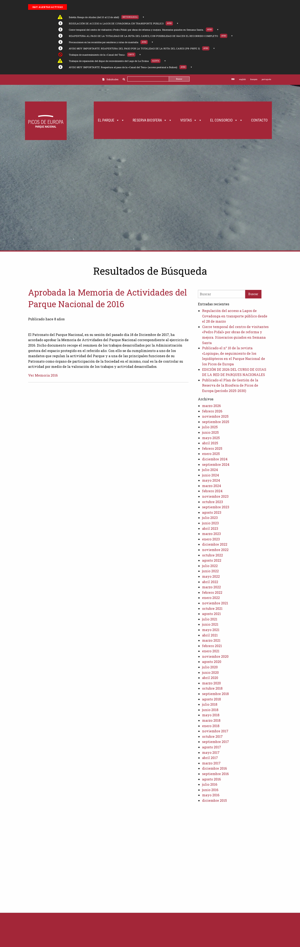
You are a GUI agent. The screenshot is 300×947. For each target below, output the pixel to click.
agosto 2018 (211, 699)
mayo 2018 (210, 715)
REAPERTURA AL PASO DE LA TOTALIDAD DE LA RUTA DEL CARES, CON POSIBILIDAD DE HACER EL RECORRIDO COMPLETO (143, 36)
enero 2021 (210, 651)
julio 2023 (210, 517)
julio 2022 (210, 566)
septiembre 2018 (215, 693)
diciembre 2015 (214, 800)
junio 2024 (210, 475)
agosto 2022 (211, 560)
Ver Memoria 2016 (43, 375)
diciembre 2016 (214, 768)
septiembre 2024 (215, 464)
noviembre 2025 (215, 416)
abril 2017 (210, 757)
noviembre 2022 (215, 549)
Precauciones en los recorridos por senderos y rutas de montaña (103, 42)
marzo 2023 (211, 533)
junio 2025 (210, 432)
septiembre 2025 (215, 422)
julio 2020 (210, 667)
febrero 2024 (212, 491)
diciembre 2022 (214, 544)
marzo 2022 (211, 587)
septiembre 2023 (215, 507)
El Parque (111, 120)
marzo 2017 (211, 763)
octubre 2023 (212, 502)
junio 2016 (210, 790)
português (266, 79)
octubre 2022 (212, 555)
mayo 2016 (210, 795)
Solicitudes (112, 79)
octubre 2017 (212, 736)
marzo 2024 (211, 486)
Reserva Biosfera (152, 120)
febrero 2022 (212, 592)
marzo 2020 (211, 683)
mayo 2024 (211, 480)
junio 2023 (210, 523)
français (253, 79)
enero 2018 (210, 726)
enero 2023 (211, 539)
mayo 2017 (211, 752)
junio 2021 (210, 624)
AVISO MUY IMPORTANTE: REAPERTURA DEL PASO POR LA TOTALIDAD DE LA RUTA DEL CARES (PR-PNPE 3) (134, 48)
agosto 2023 (211, 512)
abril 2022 (210, 582)
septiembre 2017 (215, 741)
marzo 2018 (211, 720)
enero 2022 (211, 597)
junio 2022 (210, 571)
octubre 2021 (212, 608)
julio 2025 (210, 427)
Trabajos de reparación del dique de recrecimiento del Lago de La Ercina (109, 61)
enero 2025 (211, 453)
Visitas (191, 120)
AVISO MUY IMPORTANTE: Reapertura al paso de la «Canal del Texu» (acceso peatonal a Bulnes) (123, 67)
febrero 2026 (212, 411)
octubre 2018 (212, 688)
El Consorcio (226, 120)
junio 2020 (210, 672)
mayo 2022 (211, 576)
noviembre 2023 (215, 496)
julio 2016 (209, 784)
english (242, 79)
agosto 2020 (211, 661)
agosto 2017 (211, 747)
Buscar (179, 79)
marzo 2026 (211, 405)
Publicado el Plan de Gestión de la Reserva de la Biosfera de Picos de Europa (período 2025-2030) (230, 385)
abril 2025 (210, 443)
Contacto (259, 120)
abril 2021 (210, 635)
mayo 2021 (210, 630)
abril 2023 (210, 528)
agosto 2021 (211, 613)
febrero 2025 (212, 448)
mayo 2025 (211, 438)
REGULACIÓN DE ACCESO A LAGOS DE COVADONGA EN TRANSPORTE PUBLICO (116, 23)
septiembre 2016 (215, 774)
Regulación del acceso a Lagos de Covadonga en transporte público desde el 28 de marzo (234, 315)
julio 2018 (209, 704)
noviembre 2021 (215, 603)
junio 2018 (210, 710)
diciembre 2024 (215, 459)
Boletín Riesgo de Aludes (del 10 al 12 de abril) (94, 17)
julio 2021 (209, 619)
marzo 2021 (211, 640)
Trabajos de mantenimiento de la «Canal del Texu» (97, 54)
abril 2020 (210, 677)
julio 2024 (210, 469)
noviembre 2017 (215, 731)
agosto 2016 (211, 779)
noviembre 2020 (215, 656)
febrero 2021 (212, 646)
